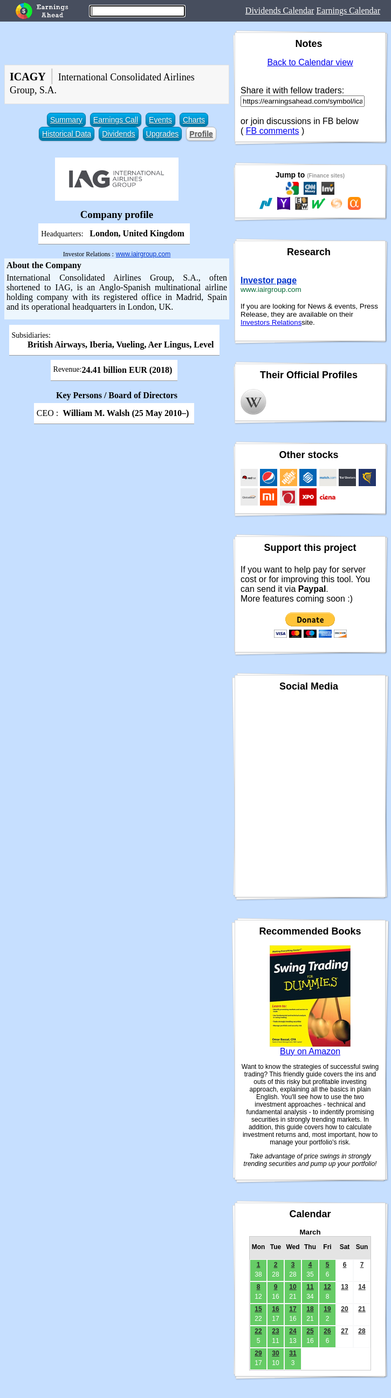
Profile (201, 134)
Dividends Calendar (279, 10)
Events (160, 120)
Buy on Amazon (310, 1051)
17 (292, 1309)
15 (258, 1309)
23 (275, 1331)
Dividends (118, 134)
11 (309, 1287)
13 (344, 1287)
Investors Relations (271, 322)
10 (292, 1287)
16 (275, 1309)
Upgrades (162, 134)
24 (292, 1331)
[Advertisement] (114, 543)
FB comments (272, 130)
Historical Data (66, 134)
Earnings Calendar (348, 10)
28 (361, 1331)
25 (309, 1331)
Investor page (269, 280)
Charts (194, 120)
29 (258, 1353)
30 (275, 1353)
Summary (66, 120)
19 (327, 1309)
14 (361, 1287)
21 (361, 1309)
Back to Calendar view (310, 62)
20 (344, 1309)
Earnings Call (115, 120)
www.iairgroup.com (143, 254)
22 (258, 1331)
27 (344, 1331)
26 (327, 1331)
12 (327, 1287)
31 (292, 1353)
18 (309, 1309)
